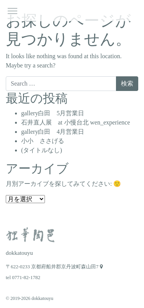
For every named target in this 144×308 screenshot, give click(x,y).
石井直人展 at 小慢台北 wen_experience (75, 122)
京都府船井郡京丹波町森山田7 (67, 266)
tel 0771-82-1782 (23, 277)
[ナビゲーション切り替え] (12, 10)
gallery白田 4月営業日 (52, 131)
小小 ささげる (42, 141)
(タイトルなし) (41, 150)
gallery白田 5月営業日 (52, 113)
